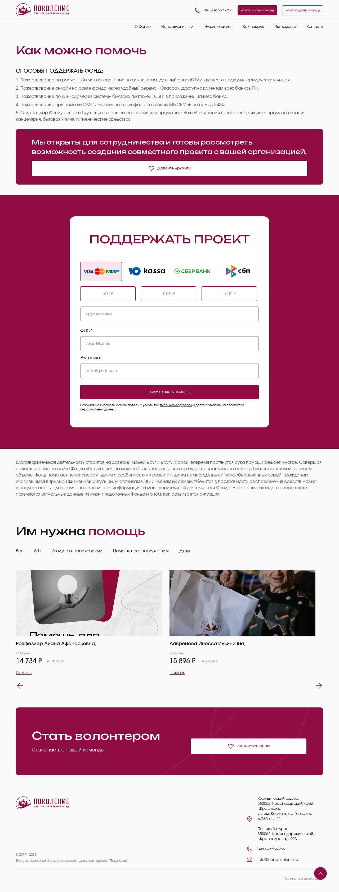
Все (20, 551)
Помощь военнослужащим (141, 551)
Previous (20, 685)
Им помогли (285, 27)
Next (319, 685)
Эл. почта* (91, 358)
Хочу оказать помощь (257, 10)
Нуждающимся (218, 27)
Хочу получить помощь (303, 10)
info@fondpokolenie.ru (278, 860)
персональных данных (98, 409)
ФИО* (86, 331)
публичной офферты (176, 405)
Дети (184, 551)
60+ (38, 551)
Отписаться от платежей (303, 878)
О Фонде (143, 27)
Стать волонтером (249, 746)
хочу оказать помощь (169, 392)
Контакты (315, 27)
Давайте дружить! (169, 168)
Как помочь (253, 27)
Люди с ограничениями (77, 551)
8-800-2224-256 (213, 10)
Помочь (24, 673)
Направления (173, 27)
